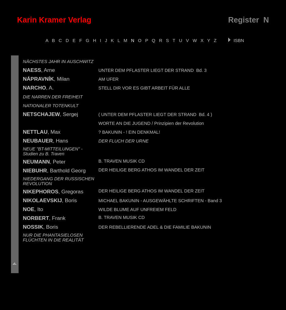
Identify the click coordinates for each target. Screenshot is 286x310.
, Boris (50, 200)
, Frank (44, 218)
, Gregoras (53, 191)
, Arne (39, 70)
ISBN (236, 40)
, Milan (46, 79)
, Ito (33, 209)
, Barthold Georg (54, 170)
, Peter (44, 162)
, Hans (45, 141)
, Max (41, 132)
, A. (38, 88)
